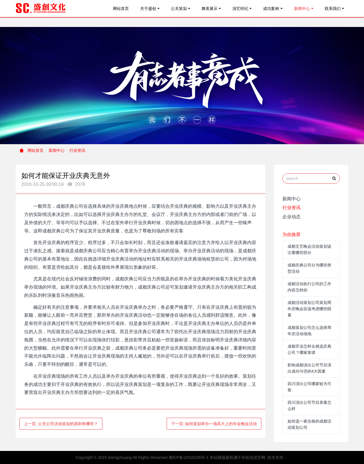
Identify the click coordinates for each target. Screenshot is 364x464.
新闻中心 (302, 8)
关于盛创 (148, 8)
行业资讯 (77, 150)
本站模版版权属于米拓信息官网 (237, 457)
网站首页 (121, 8)
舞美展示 (210, 8)
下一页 (214, 423)
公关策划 (179, 8)
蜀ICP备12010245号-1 (188, 457)
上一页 (61, 423)
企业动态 (291, 216)
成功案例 (271, 8)
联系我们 (333, 8)
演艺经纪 (240, 8)
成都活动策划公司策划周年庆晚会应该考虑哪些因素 (309, 308)
